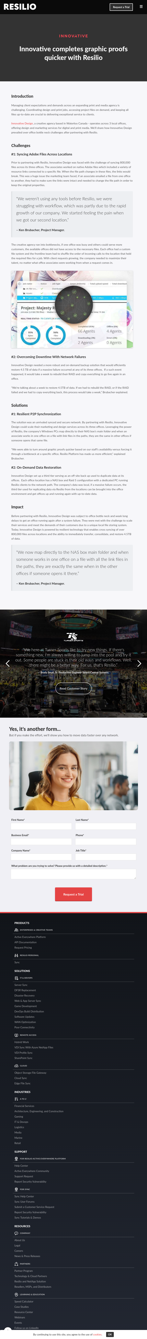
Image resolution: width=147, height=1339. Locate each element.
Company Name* (20, 850)
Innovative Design (22, 123)
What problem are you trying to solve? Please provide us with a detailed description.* (59, 865)
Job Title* (81, 850)
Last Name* (82, 819)
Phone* (80, 835)
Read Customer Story (73, 688)
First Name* (18, 819)
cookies (97, 1334)
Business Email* (20, 835)
